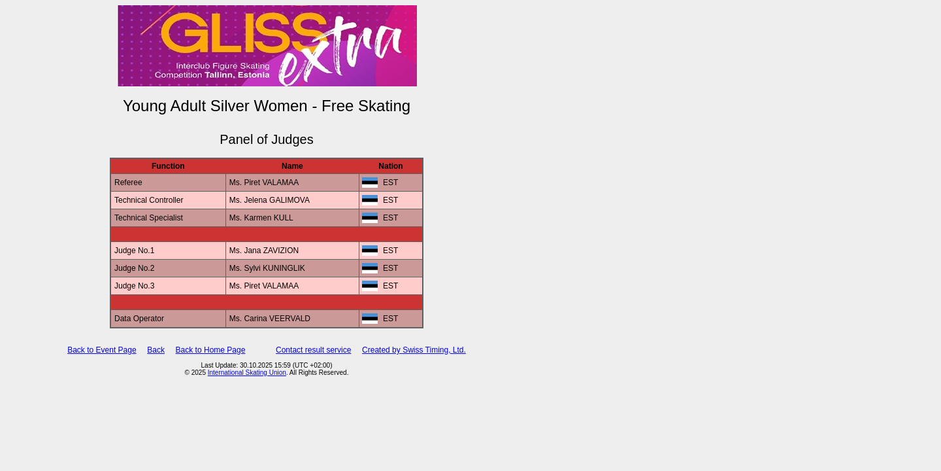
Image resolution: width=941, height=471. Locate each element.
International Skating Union (247, 372)
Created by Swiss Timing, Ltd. (414, 350)
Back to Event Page (101, 350)
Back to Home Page (211, 350)
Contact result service (313, 350)
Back (156, 350)
